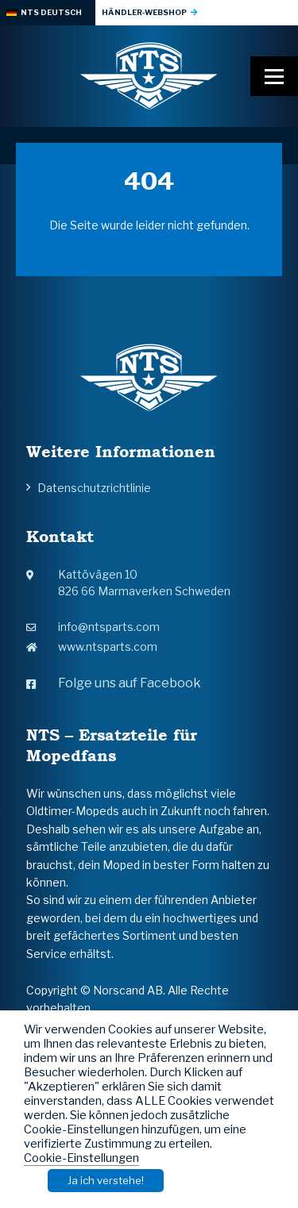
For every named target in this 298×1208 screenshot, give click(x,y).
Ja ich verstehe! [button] (106, 1180)
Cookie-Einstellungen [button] (81, 1158)
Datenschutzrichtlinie (94, 487)
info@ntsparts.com (93, 626)
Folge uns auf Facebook (113, 683)
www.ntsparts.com (91, 646)
